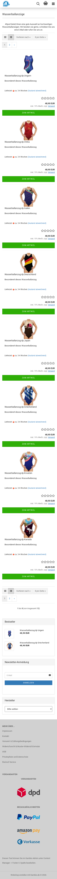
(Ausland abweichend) (37, 91)
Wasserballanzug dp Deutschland (20, 274)
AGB (4, 751)
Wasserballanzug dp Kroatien (18, 473)
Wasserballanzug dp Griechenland (21, 407)
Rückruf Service (9, 762)
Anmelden (28, 683)
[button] (5, 37)
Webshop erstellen (19, 875)
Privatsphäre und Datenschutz (15, 757)
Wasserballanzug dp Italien (17, 208)
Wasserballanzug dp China (17, 142)
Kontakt (5, 736)
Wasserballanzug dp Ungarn (18, 75)
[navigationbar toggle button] (53, 4)
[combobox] (23, 37)
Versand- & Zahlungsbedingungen (16, 741)
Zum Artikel (28, 113)
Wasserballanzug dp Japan (17, 340)
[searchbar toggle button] (38, 4)
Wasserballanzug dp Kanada (18, 539)
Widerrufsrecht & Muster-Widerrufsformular (21, 746)
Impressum (7, 731)
